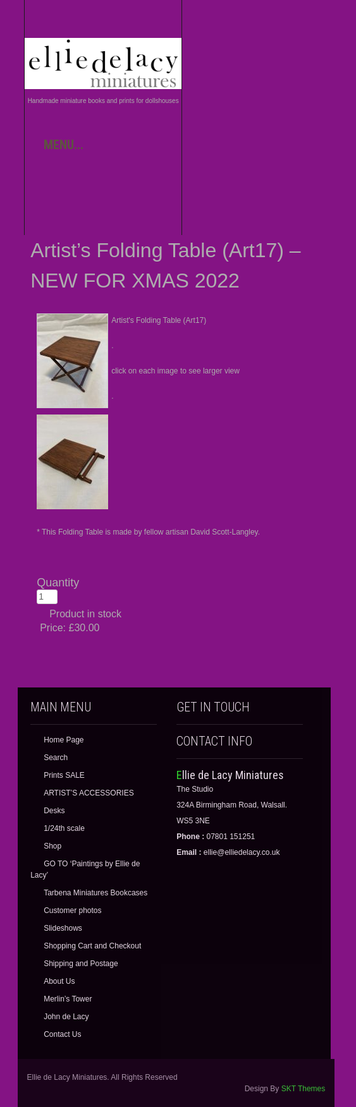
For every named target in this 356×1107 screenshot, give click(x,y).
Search (56, 757)
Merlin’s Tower (68, 999)
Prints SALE (64, 775)
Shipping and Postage (81, 963)
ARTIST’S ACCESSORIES (88, 793)
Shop (52, 846)
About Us (59, 981)
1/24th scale (64, 828)
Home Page (63, 739)
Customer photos (72, 910)
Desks (54, 810)
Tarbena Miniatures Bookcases (95, 892)
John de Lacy (66, 1016)
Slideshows (63, 928)
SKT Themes (303, 1088)
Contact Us (62, 1034)
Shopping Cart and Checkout (92, 945)
